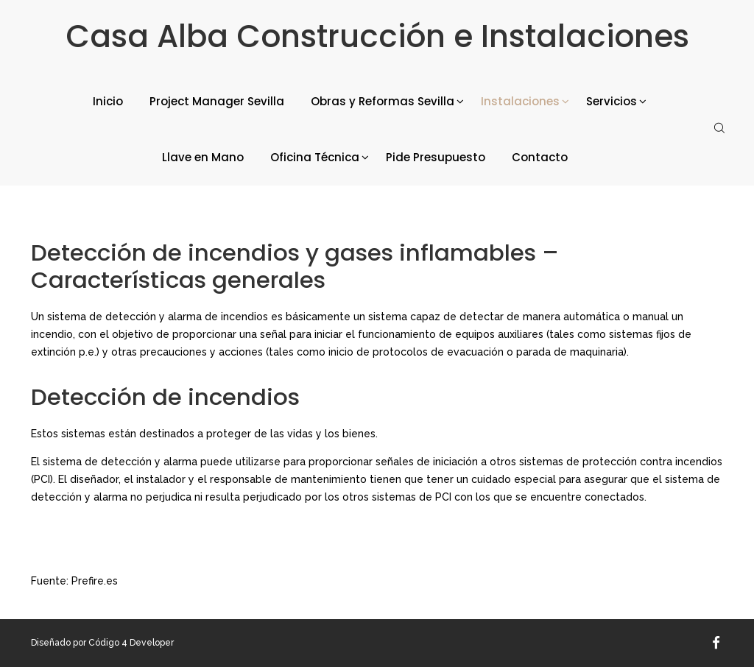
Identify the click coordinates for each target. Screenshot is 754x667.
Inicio (108, 101)
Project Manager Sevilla (216, 101)
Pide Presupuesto (435, 157)
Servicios (611, 101)
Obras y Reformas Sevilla (382, 101)
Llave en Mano (203, 157)
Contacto (540, 157)
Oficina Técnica (314, 157)
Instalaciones (520, 101)
